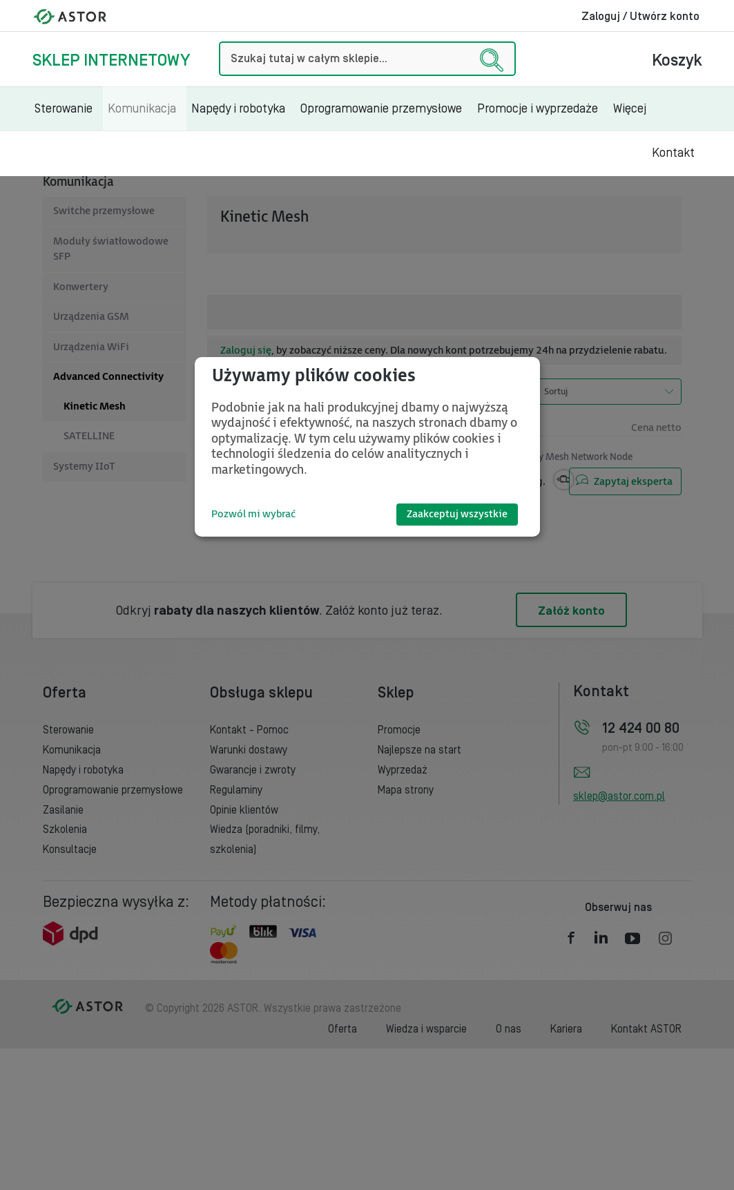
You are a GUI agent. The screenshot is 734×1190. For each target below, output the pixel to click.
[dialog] (367, 447)
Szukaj (219, 41)
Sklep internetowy (111, 60)
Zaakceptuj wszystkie (457, 514)
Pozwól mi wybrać (253, 514)
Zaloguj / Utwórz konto (640, 16)
